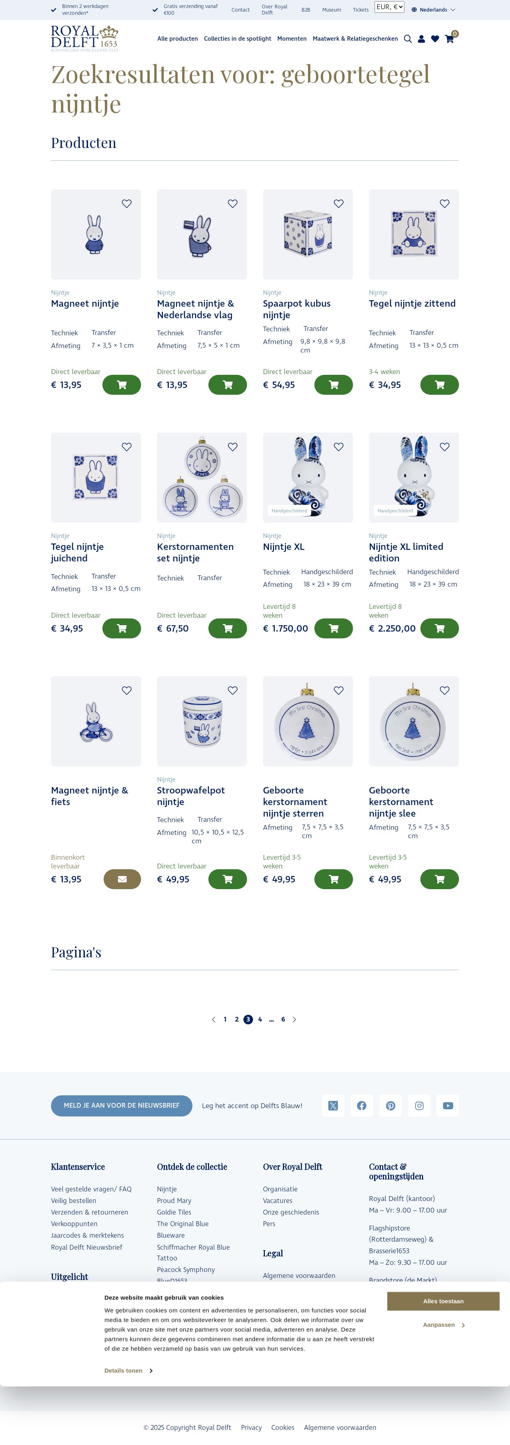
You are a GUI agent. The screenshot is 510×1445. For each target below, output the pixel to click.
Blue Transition (179, 1293)
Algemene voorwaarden (299, 1276)
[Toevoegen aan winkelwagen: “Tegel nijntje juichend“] (121, 628)
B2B (306, 10)
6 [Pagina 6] (283, 1019)
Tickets (361, 10)
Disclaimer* (280, 1310)
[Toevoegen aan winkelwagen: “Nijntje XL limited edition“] (439, 628)
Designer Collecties (79, 1299)
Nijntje (167, 1189)
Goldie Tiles (174, 1212)
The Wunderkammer (188, 1305)
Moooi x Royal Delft (186, 1316)
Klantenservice (391, 1339)
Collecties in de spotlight (237, 39)
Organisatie (280, 1189)
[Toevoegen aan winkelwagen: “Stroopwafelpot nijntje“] (227, 879)
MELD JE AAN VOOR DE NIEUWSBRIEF (122, 1105)
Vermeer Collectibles (187, 1328)
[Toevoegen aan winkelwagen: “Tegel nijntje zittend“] (439, 385)
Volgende (294, 1019)
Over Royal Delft (274, 10)
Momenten (292, 39)
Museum (331, 10)
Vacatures (277, 1201)
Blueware (171, 1235)
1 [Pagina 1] (225, 1019)
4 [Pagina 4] (260, 1019)
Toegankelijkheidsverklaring (304, 1334)
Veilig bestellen (73, 1201)
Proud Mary (174, 1201)
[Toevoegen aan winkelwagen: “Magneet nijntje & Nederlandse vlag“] (227, 385)
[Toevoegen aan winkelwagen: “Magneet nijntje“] (121, 385)
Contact (240, 10)
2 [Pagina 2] (236, 1019)
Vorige (213, 1019)
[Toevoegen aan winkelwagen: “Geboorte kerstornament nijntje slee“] (439, 879)
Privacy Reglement (291, 1287)
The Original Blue (183, 1224)
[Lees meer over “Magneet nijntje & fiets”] (122, 879)
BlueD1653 (172, 1281)
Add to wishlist (126, 204)
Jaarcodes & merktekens (87, 1235)
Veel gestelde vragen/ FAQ (91, 1189)
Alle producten (177, 39)
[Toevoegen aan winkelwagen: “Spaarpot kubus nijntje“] (333, 385)
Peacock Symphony (186, 1270)
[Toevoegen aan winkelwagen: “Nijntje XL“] (333, 628)
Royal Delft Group (290, 1322)
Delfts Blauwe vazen (81, 1333)
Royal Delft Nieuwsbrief (86, 1247)
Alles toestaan (443, 1359)
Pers (269, 1224)
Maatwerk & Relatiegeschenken (355, 39)
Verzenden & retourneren (89, 1212)
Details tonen (123, 1429)
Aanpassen (444, 1383)
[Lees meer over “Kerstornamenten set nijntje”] (227, 628)
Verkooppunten (74, 1224)
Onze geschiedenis (291, 1212)
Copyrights (279, 1299)
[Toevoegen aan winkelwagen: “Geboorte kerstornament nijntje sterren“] (333, 879)
